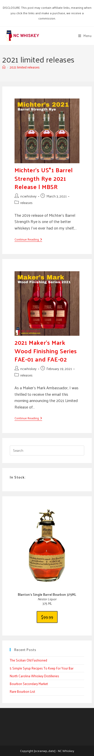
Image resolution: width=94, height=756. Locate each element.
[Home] (4, 67)
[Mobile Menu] (85, 35)
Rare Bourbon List (22, 691)
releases (26, 203)
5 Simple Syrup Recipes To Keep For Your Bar (41, 668)
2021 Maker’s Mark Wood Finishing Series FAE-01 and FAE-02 (46, 350)
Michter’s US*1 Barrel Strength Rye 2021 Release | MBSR (44, 178)
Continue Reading (28, 240)
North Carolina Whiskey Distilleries (34, 676)
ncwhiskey (28, 196)
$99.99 (47, 617)
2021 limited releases (25, 67)
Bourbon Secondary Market (29, 683)
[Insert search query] (47, 451)
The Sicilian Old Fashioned (28, 660)
